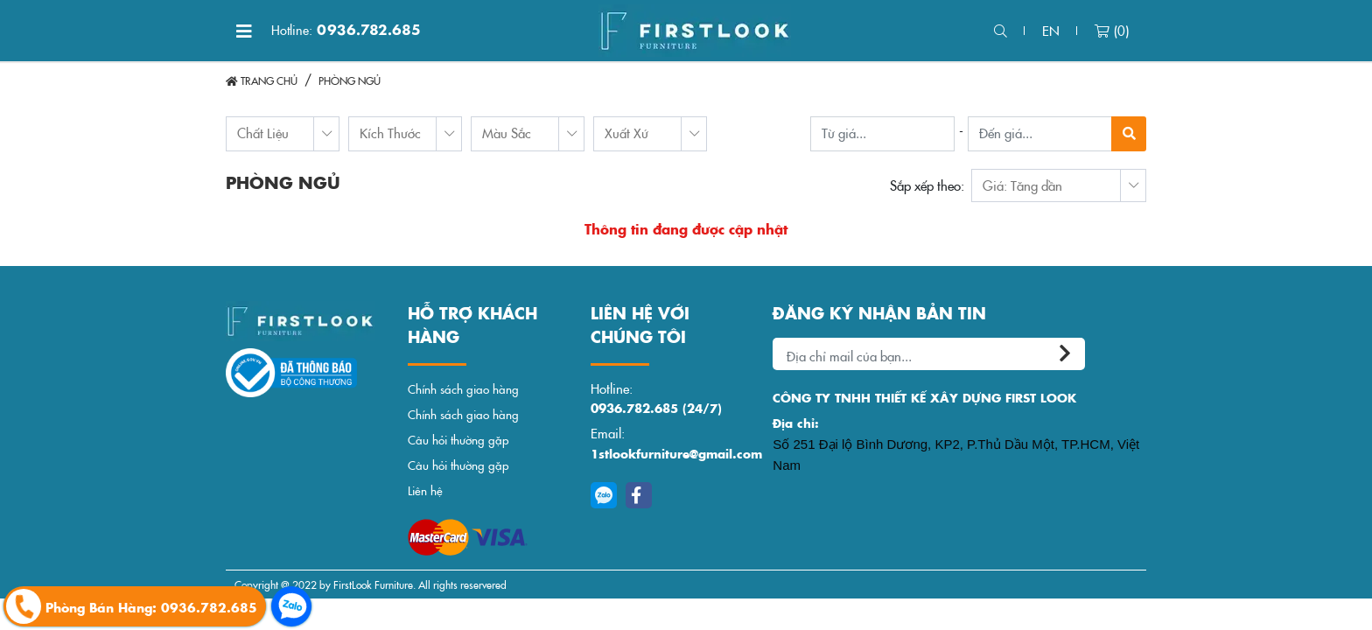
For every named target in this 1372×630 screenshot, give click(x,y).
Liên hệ (425, 490)
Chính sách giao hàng (463, 389)
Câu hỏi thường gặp (458, 439)
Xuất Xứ (626, 132)
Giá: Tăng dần (1022, 185)
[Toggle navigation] (244, 31)
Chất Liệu (263, 132)
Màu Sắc (506, 132)
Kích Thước (390, 132)
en (1051, 30)
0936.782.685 (346, 29)
